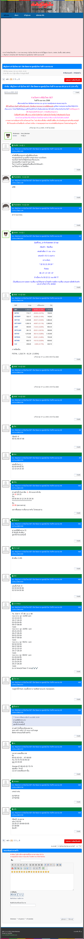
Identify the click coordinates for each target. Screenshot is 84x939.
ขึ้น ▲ (80, 931)
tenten (55, 52)
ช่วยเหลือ (76, 931)
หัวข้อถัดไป (77, 73)
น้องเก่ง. (50, 52)
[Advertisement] (42, 35)
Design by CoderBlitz (7, 933)
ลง (3, 79)
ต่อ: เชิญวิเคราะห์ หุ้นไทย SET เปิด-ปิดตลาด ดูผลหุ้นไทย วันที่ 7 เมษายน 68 (37, 149)
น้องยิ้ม (60, 52)
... (17, 79)
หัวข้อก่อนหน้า (67, 73)
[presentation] (27, 911)
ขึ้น (4, 840)
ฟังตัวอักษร (13, 898)
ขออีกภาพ (20, 898)
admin (68, 52)
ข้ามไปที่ (53, 846)
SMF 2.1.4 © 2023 (6, 931)
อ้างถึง (76, 92)
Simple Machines (15, 931)
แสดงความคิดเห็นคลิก (73, 80)
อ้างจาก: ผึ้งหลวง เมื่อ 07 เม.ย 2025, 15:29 (27, 717)
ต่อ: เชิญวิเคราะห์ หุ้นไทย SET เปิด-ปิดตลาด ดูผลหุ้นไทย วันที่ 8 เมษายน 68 (37, 180)
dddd (64, 52)
